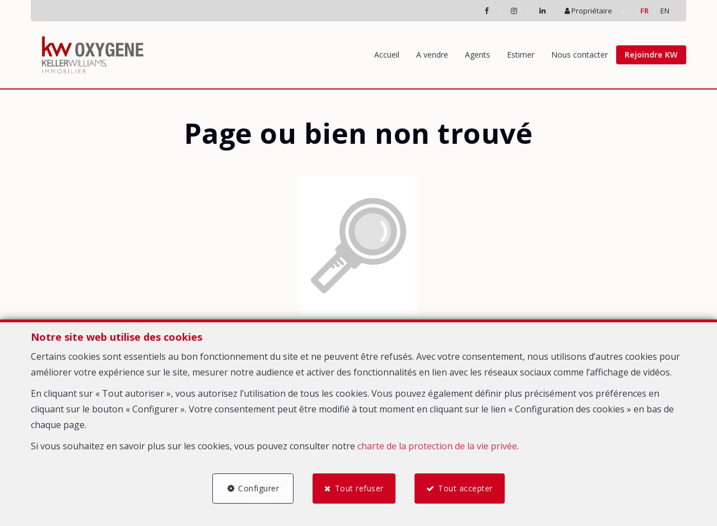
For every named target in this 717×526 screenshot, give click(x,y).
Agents (477, 54)
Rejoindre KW (651, 54)
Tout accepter (465, 488)
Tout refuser (359, 488)
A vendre (432, 54)
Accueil (386, 54)
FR (644, 11)
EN (664, 11)
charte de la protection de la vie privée (437, 446)
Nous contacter (579, 54)
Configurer (258, 488)
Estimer (520, 54)
